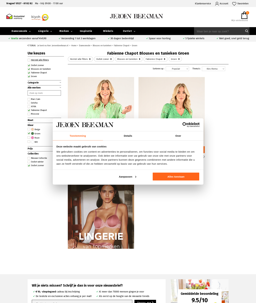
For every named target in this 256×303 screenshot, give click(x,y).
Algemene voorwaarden (207, 278)
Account (224, 3)
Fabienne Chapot (37, 72)
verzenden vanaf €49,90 (28, 38)
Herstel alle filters (38, 60)
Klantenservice (203, 3)
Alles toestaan (176, 176)
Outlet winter (36, 161)
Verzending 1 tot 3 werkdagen (78, 38)
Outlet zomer (36, 65)
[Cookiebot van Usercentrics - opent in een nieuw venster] (185, 124)
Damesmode (19, 30)
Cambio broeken (146, 271)
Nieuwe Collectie (37, 158)
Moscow (33, 114)
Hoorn (91, 271)
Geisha (33, 103)
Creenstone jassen (147, 267)
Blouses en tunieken (39, 69)
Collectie (229, 263)
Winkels (108, 30)
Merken (64, 30)
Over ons (199, 263)
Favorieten (242, 3)
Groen (32, 76)
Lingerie (43, 30)
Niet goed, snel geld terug (234, 38)
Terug (32, 45)
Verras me (145, 207)
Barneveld (93, 275)
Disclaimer (229, 278)
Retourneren (35, 275)
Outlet (127, 30)
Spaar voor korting (160, 38)
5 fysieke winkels (195, 38)
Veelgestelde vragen (39, 263)
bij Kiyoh (68, 298)
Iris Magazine (231, 271)
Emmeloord (94, 263)
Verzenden (34, 271)
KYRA (32, 106)
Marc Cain (34, 99)
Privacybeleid (201, 282)
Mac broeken (145, 278)
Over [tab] (178, 135)
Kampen (92, 267)
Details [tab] (128, 135)
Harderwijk (93, 278)
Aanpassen (127, 176)
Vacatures (229, 275)
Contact (32, 267)
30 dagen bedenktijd (122, 38)
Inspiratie (86, 30)
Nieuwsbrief (200, 275)
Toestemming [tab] (78, 135)
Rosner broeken (146, 263)
